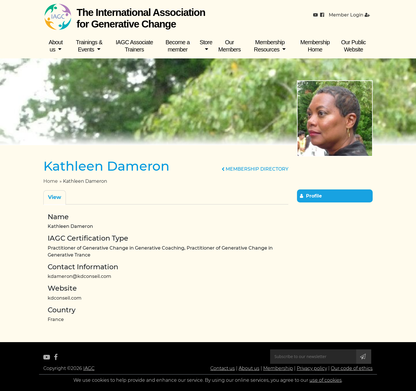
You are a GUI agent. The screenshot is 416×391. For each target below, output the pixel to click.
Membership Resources (269, 46)
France (56, 319)
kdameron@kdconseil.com (79, 276)
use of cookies (325, 380)
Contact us (222, 368)
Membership (278, 368)
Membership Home (315, 46)
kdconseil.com (64, 298)
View (54, 197)
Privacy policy (312, 368)
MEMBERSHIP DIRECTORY (255, 169)
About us (55, 46)
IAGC (88, 368)
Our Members (229, 46)
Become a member (178, 46)
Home (50, 181)
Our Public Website (353, 46)
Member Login (349, 15)
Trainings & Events (89, 46)
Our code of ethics (352, 368)
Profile (314, 196)
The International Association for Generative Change (141, 18)
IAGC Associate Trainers (134, 46)
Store (206, 42)
